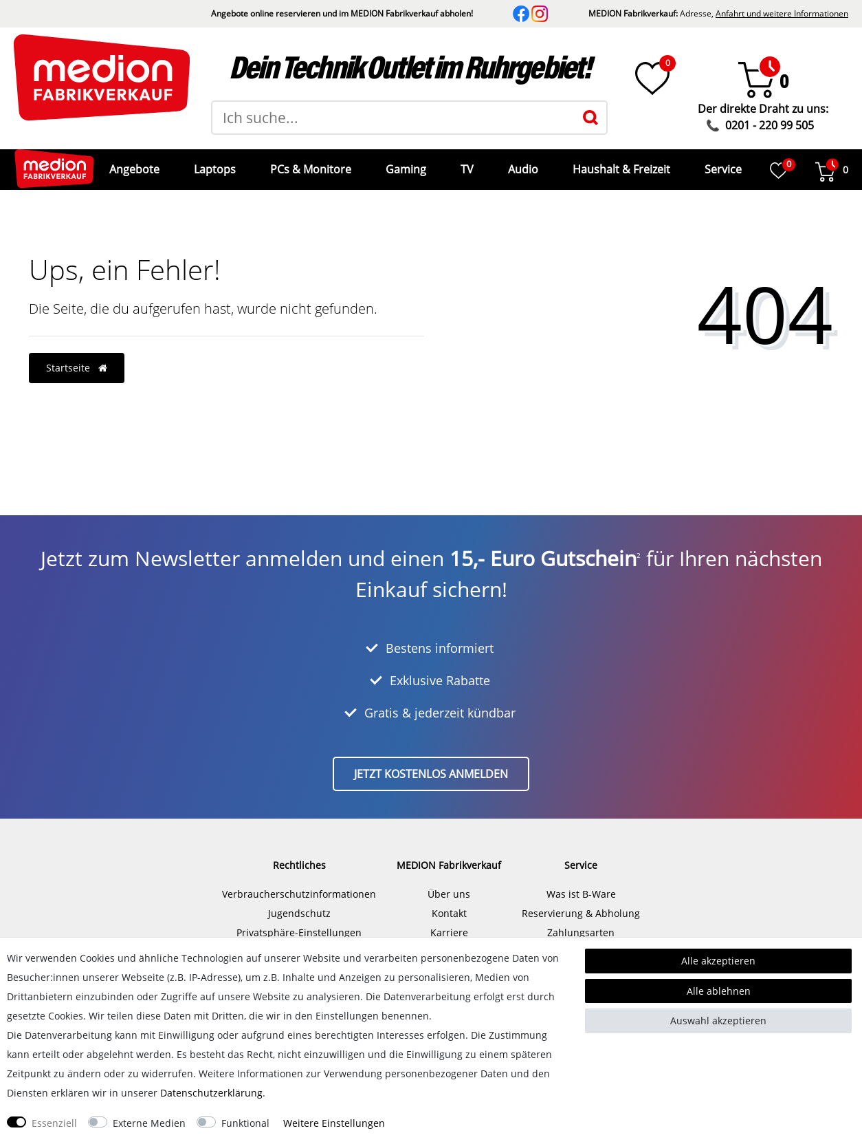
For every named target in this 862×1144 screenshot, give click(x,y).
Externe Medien (149, 1123)
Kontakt (449, 902)
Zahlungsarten (581, 922)
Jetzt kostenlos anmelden (431, 763)
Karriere (449, 922)
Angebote (133, 164)
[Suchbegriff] (393, 117)
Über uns (449, 883)
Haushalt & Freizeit (620, 164)
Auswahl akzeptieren (718, 1020)
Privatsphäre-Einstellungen (299, 922)
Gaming (404, 164)
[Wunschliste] (652, 78)
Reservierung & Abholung (581, 902)
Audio (522, 164)
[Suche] (590, 117)
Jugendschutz (299, 902)
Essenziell (54, 1123)
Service (721, 164)
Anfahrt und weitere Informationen (782, 13)
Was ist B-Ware (581, 883)
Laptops (213, 164)
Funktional (245, 1123)
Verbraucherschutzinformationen (299, 883)
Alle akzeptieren (718, 960)
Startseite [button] (76, 357)
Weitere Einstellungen (334, 1123)
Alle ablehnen (719, 990)
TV (465, 164)
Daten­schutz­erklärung (211, 1092)
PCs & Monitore (309, 164)
